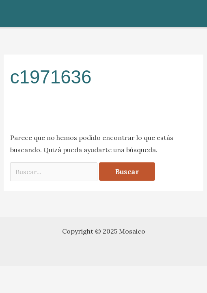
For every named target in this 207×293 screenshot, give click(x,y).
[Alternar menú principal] (198, 9)
